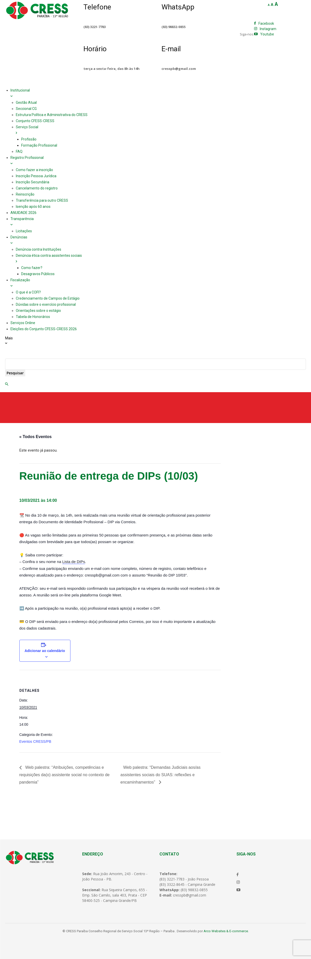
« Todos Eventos (35, 436)
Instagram (268, 29)
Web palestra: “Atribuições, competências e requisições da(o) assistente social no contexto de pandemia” (64, 774)
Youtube (267, 34)
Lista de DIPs (73, 561)
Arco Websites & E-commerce (226, 931)
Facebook (266, 23)
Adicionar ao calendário (44, 651)
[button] (6, 384)
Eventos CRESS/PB (35, 741)
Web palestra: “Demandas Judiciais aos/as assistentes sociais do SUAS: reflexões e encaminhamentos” (160, 774)
